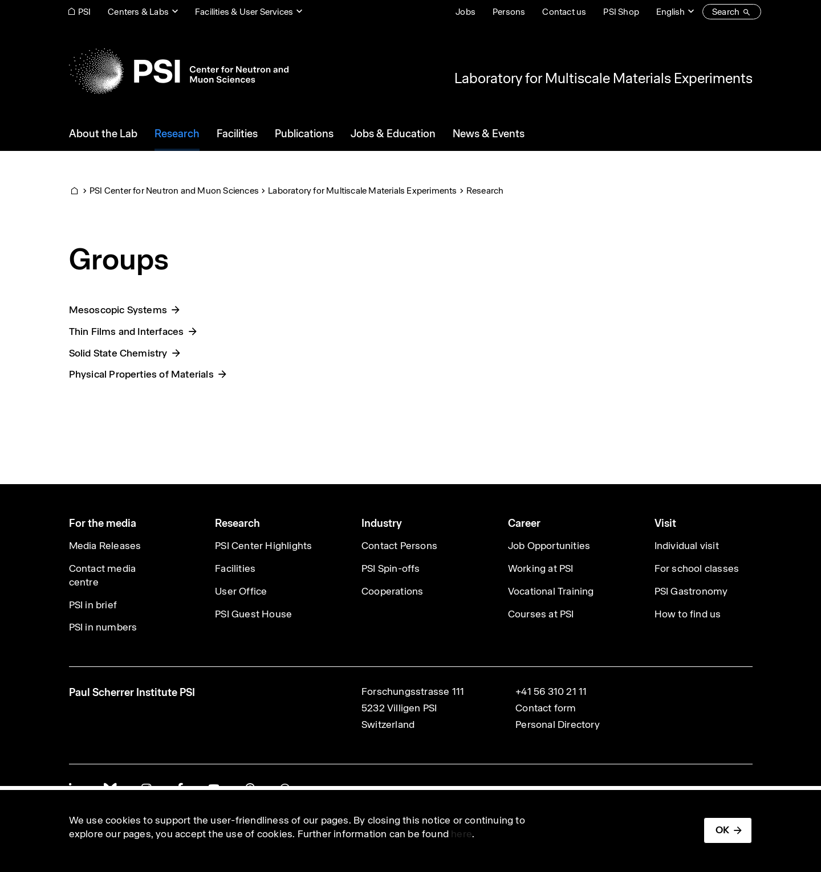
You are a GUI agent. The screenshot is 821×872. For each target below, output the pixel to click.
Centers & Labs (138, 12)
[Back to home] (179, 71)
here (461, 834)
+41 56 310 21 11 (551, 691)
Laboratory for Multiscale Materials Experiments (603, 78)
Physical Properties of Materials (141, 374)
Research (485, 190)
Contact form (545, 708)
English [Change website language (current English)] (670, 12)
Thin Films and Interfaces (126, 331)
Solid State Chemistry (118, 353)
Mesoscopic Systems (118, 310)
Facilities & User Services (244, 12)
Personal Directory (557, 724)
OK (722, 830)
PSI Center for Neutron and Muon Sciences (174, 190)
